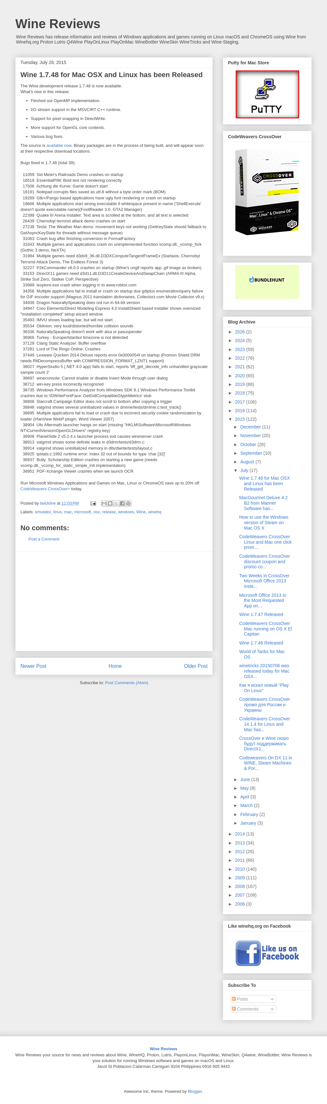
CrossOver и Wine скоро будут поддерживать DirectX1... (264, 744)
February (249, 814)
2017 (240, 401)
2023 (240, 349)
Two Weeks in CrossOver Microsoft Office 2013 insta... (264, 581)
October (248, 444)
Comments (245, 1009)
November (251, 435)
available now (59, 145)
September (251, 453)
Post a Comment (43, 539)
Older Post (196, 666)
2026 (240, 331)
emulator (43, 511)
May (245, 788)
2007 (240, 895)
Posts (240, 999)
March (247, 805)
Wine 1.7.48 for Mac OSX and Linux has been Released (264, 484)
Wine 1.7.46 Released (261, 642)
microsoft (82, 511)
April (245, 796)
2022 (240, 358)
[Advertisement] (114, 601)
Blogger (195, 1091)
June (245, 779)
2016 (240, 410)
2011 (240, 860)
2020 (240, 375)
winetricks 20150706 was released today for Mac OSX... (264, 671)
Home (115, 666)
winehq (154, 511)
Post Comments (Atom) (126, 682)
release (109, 511)
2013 (240, 842)
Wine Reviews (57, 24)
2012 (240, 851)
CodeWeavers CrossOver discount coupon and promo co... (264, 562)
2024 (240, 340)
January (248, 823)
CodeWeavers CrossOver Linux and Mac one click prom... (265, 542)
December (251, 426)
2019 (240, 384)
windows (126, 511)
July (244, 470)
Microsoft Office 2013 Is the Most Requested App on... (262, 601)
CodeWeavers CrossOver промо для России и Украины (264, 705)
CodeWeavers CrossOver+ (45, 488)
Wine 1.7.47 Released (261, 614)
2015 (240, 419)
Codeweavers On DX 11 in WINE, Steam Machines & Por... (265, 763)
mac (68, 511)
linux (57, 511)
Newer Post (33, 666)
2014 (240, 833)
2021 (240, 366)
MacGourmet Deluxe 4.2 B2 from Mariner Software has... (263, 503)
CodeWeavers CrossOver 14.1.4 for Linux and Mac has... (264, 724)
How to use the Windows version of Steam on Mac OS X (263, 523)
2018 (240, 393)
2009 (240, 877)
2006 (240, 904)
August (247, 461)
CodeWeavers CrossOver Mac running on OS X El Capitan (265, 629)
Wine (141, 511)
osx (96, 511)
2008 (240, 886)
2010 (240, 869)
